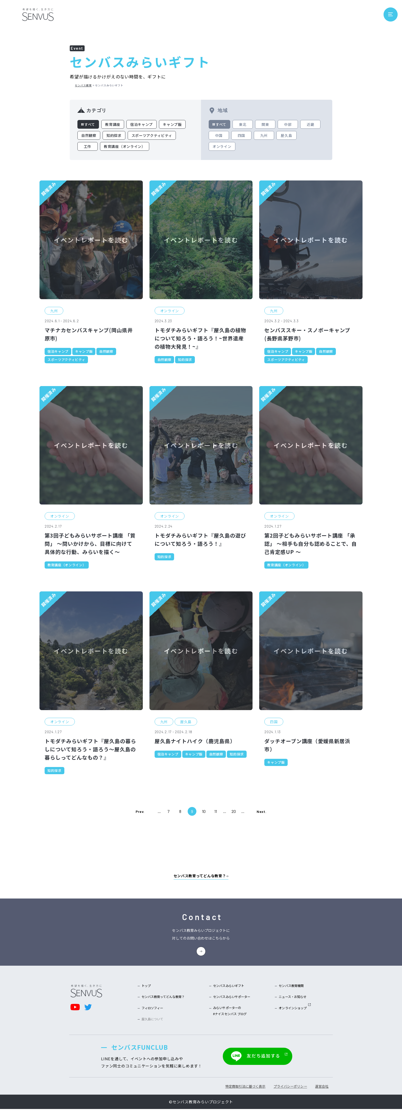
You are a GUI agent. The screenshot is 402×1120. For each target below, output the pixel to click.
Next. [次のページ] (262, 810)
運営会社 (311, 1097)
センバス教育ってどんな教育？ (170, 1005)
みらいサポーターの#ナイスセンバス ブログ (231, 1021)
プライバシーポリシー (268, 1097)
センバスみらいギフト (230, 993)
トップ (148, 993)
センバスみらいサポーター (234, 1005)
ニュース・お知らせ (288, 1005)
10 (204, 809)
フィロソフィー (156, 1017)
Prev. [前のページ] (140, 810)
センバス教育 (83, 85)
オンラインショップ (290, 1017)
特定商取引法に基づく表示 (209, 1097)
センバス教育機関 (286, 993)
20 (234, 809)
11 (215, 809)
